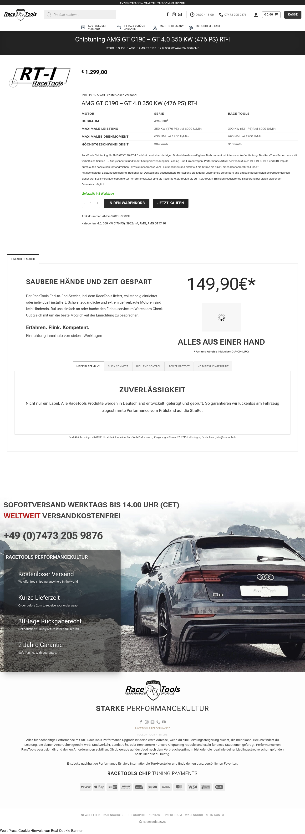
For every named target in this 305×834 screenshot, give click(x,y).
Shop (121, 48)
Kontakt (155, 815)
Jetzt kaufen (171, 203)
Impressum (173, 815)
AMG (132, 48)
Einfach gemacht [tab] (24, 259)
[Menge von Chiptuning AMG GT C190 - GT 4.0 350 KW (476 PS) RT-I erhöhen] (97, 203)
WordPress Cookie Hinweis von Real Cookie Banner (41, 831)
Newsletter (90, 815)
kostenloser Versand (122, 95)
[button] (256, 15)
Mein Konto (215, 815)
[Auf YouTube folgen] (164, 722)
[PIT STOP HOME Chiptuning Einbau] (221, 318)
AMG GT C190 (147, 48)
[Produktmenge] (91, 203)
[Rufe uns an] (158, 722)
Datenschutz (113, 815)
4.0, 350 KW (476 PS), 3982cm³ (179, 48)
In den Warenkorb (126, 203)
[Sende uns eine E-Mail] (180, 15)
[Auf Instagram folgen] (174, 15)
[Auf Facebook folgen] (168, 15)
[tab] (88, 366)
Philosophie (136, 815)
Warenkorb (194, 815)
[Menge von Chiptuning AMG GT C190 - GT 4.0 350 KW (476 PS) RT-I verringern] (84, 203)
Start (110, 48)
